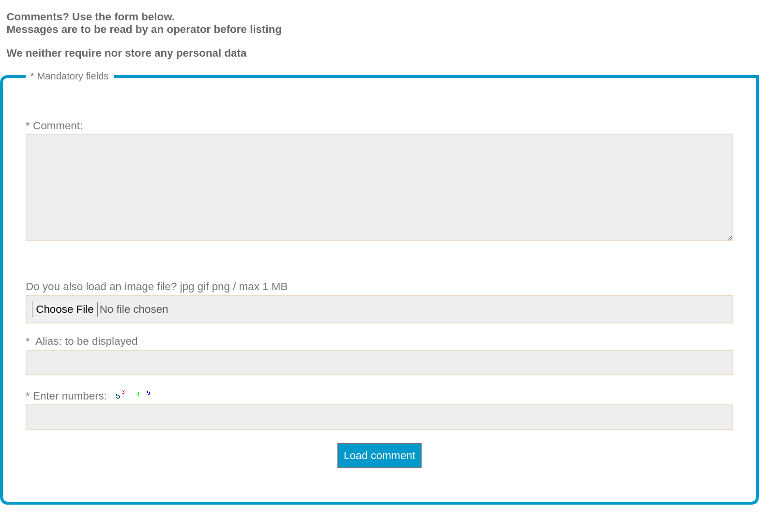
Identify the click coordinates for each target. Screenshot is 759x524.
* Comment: (379, 190)
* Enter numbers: (379, 428)
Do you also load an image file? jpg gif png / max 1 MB (379, 321)
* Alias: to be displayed (379, 374)
